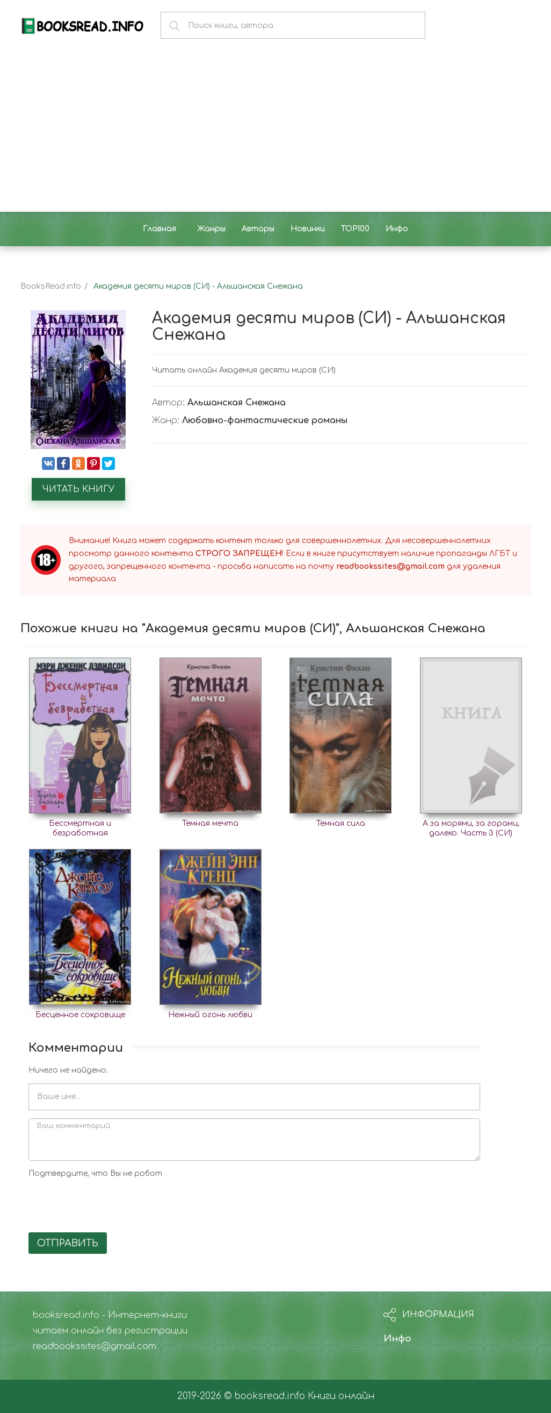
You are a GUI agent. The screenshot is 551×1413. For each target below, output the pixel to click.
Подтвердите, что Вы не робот (95, 1173)
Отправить (67, 1243)
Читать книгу (78, 489)
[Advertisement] (275, 131)
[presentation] (110, 1203)
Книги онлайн (341, 1396)
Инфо (397, 1338)
